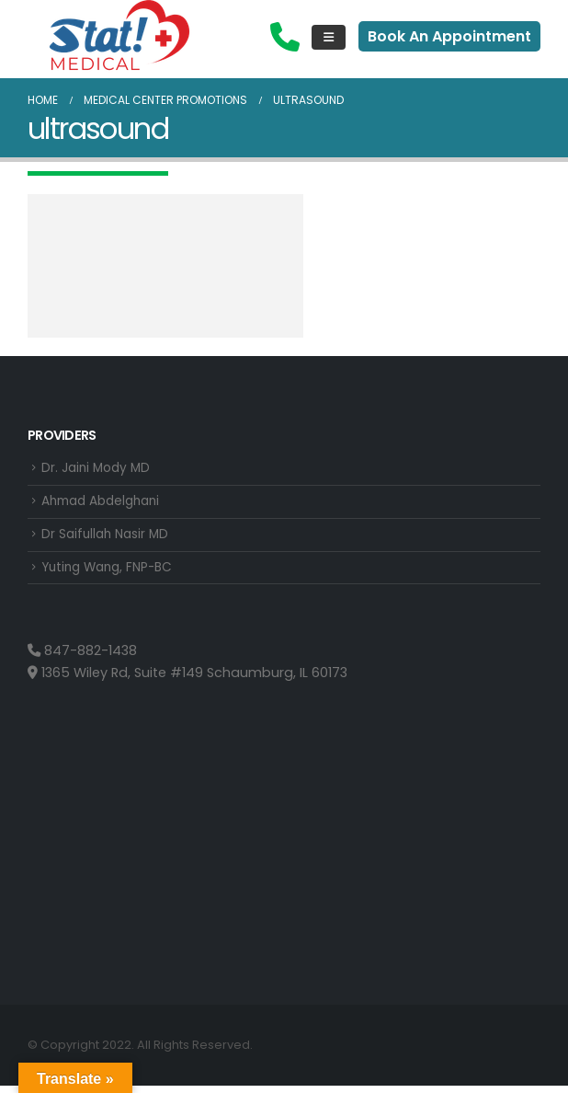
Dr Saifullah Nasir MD (108, 539)
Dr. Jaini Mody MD (98, 469)
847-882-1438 (82, 659)
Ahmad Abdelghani (106, 504)
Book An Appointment (449, 36)
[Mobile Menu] (329, 37)
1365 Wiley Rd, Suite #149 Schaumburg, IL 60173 (187, 681)
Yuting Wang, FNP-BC (111, 574)
